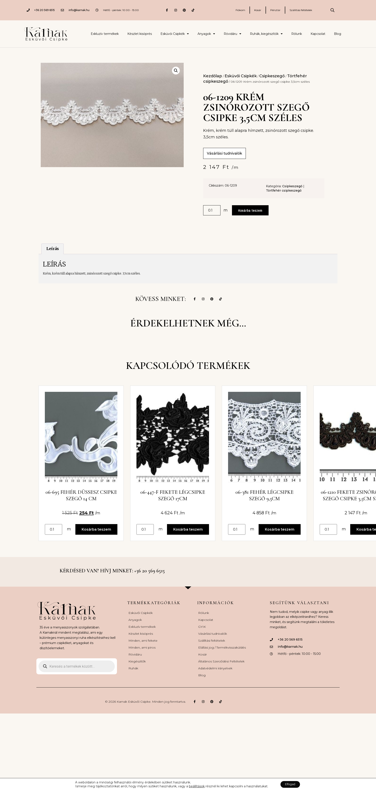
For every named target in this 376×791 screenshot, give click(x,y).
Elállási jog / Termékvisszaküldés (222, 654)
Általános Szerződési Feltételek (221, 668)
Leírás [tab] (52, 249)
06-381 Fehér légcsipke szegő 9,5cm (273, 501)
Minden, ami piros (142, 654)
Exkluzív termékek (105, 34)
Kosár (257, 10)
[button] (176, 70)
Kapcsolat (318, 34)
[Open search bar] (332, 10)
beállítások (194, 786)
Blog (337, 34)
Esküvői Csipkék (174, 33)
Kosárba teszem (250, 210)
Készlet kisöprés (139, 34)
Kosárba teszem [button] (98, 535)
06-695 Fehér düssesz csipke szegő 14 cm (83, 501)
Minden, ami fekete (142, 647)
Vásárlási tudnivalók (212, 640)
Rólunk (296, 34)
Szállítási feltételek (301, 10)
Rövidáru (232, 33)
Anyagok (206, 33)
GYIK (202, 633)
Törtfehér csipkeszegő (283, 191)
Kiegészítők (137, 668)
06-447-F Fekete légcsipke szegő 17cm (178, 501)
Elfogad (290, 784)
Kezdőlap (212, 76)
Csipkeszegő (272, 76)
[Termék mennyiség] (211, 211)
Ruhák (133, 674)
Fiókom (240, 10)
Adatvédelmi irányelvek (215, 674)
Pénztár (275, 10)
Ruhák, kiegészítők (266, 33)
